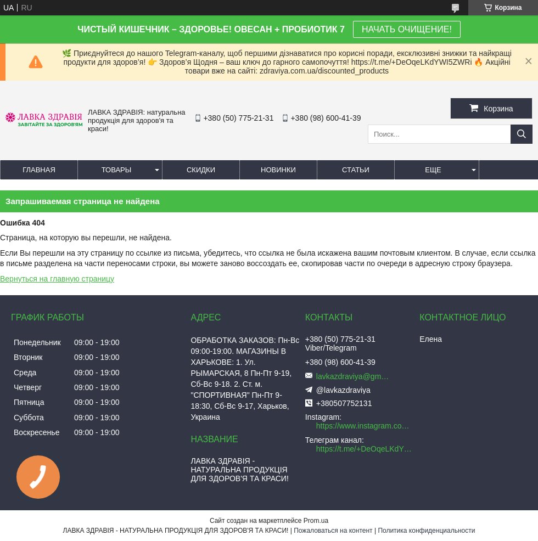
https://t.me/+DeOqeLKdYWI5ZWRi (365, 448)
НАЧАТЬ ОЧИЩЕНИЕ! (407, 29)
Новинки (278, 170)
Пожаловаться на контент (333, 530)
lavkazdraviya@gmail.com (354, 376)
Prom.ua (316, 521)
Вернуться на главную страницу (57, 278)
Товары (117, 170)
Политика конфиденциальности (426, 530)
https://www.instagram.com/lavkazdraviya (365, 425)
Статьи (355, 170)
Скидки (201, 170)
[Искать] (522, 134)
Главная (39, 170)
